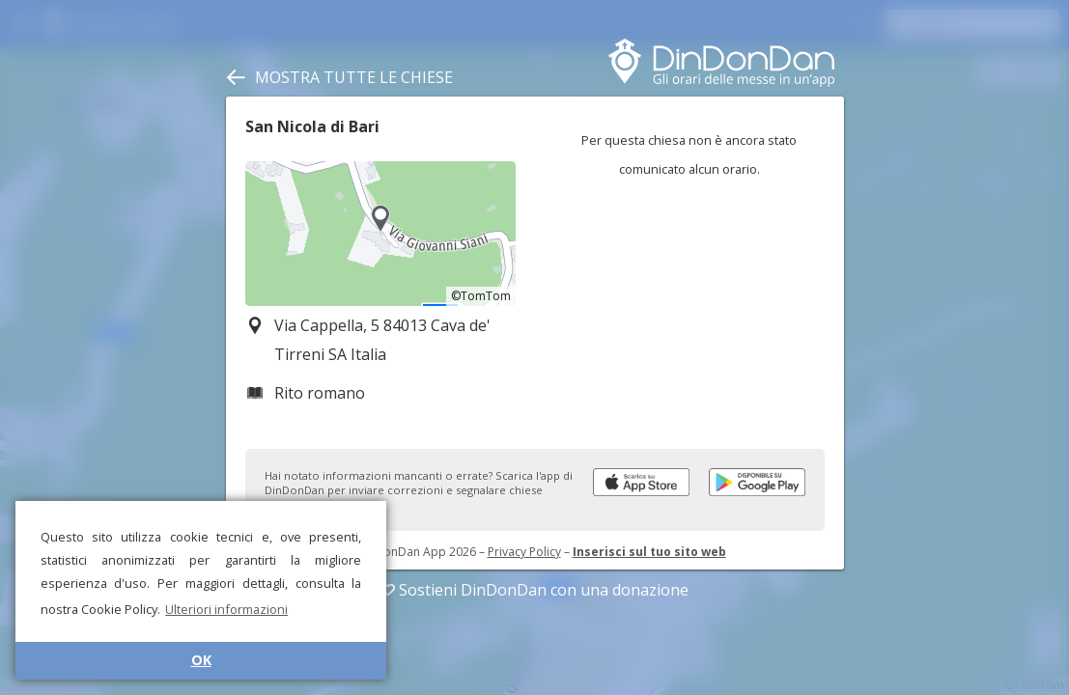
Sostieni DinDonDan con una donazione (535, 589)
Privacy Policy (524, 551)
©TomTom (481, 296)
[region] (380, 233)
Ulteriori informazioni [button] (226, 609)
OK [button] (201, 660)
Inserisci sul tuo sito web (649, 551)
